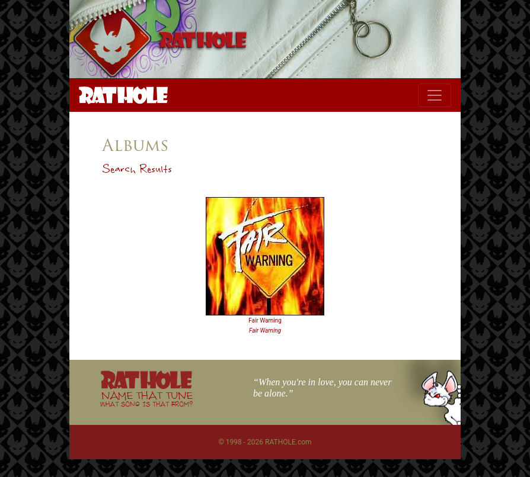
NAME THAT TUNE (146, 398)
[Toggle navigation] (434, 95)
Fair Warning (265, 320)
